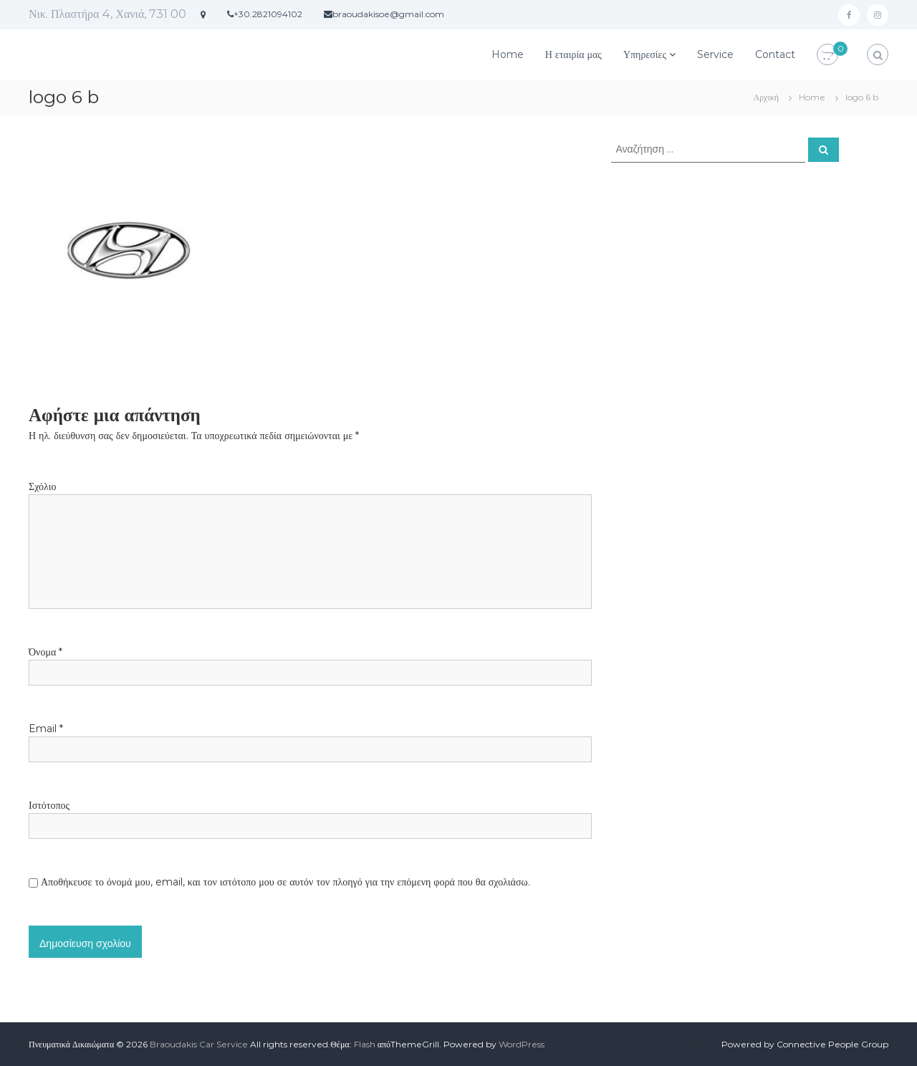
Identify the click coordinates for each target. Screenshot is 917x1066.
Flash (364, 1044)
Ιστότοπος (49, 805)
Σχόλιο (42, 486)
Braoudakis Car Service (199, 1044)
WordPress (521, 1044)
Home (507, 54)
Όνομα (45, 651)
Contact (775, 54)
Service (715, 54)
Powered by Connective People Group (804, 1044)
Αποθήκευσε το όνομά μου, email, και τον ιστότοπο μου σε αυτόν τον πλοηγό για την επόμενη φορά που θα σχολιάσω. (285, 881)
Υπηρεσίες (644, 54)
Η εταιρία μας (573, 54)
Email (46, 728)
